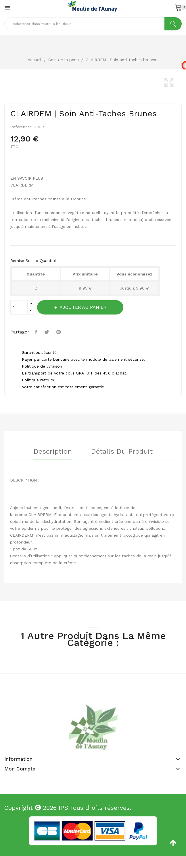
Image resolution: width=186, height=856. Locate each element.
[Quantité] (19, 307)
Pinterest (59, 332)
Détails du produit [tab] (122, 451)
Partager (36, 332)
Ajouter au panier (82, 307)
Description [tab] (52, 451)
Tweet (47, 332)
